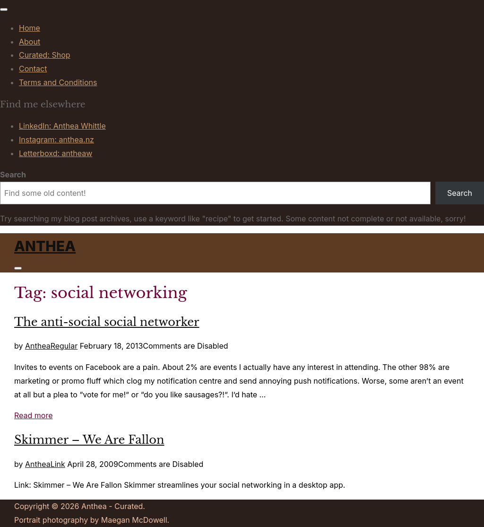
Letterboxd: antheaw (55, 153)
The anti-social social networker (106, 322)
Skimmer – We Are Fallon (89, 440)
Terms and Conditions (58, 82)
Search (13, 174)
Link (58, 464)
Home (29, 28)
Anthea (45, 246)
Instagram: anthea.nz (56, 139)
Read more (33, 415)
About (29, 41)
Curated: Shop (44, 55)
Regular (64, 346)
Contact (33, 68)
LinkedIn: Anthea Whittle (62, 126)
